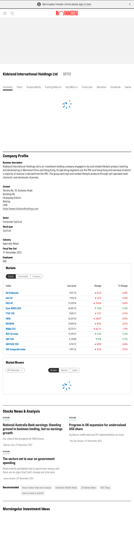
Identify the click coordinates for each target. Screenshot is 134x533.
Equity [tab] (11, 276)
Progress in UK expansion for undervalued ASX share (97, 427)
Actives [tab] (53, 370)
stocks (6, 418)
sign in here (85, 4)
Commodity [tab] (23, 276)
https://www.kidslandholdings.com (20, 208)
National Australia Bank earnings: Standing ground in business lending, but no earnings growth (32, 429)
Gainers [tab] (64, 370)
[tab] (8, 87)
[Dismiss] (130, 4)
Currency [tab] (36, 276)
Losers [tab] (75, 370)
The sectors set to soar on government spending (29, 461)
